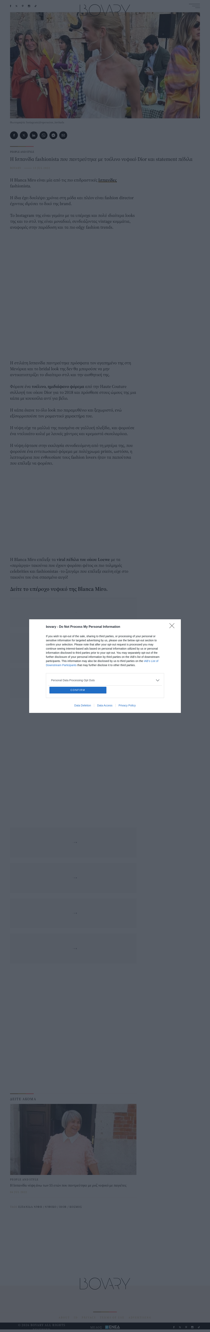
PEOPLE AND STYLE (22, 152)
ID (76, 1317)
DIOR (63, 1207)
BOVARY (15, 168)
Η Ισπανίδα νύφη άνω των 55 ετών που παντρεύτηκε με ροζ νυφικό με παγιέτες (68, 1185)
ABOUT (64, 1317)
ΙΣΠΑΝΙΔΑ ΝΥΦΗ (30, 1207)
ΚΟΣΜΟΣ (76, 1207)
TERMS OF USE (112, 1317)
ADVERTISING (139, 1317)
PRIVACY (89, 1317)
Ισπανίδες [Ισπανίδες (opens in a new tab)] (107, 180)
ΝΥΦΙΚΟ (50, 1207)
